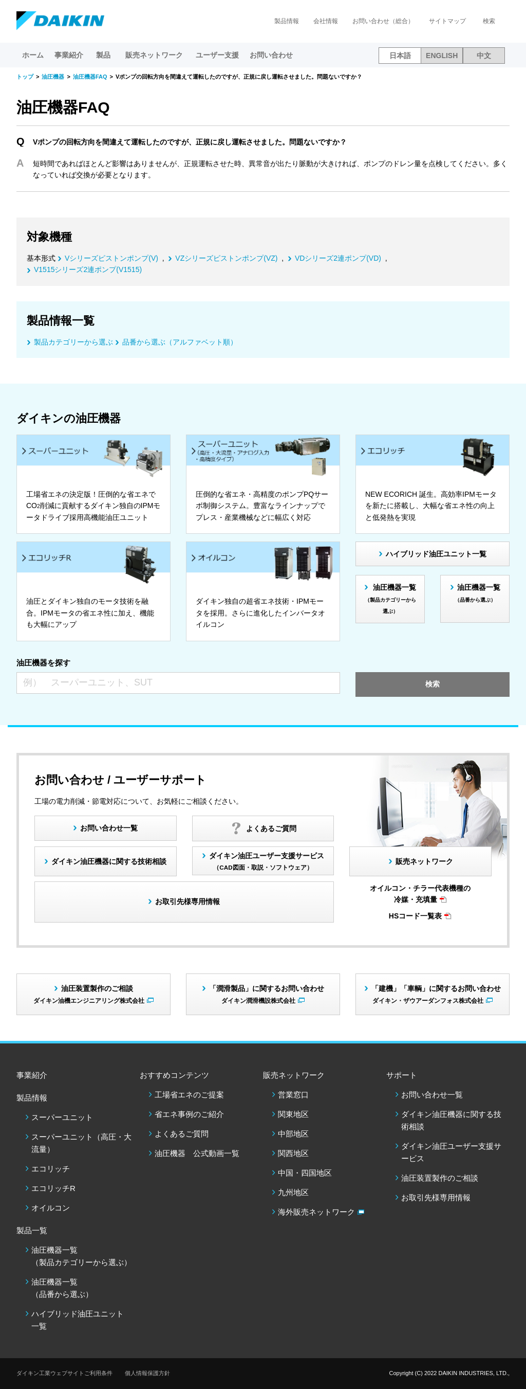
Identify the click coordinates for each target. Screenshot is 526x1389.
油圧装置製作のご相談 (439, 1178)
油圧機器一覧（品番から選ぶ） (62, 1287)
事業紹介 (68, 55)
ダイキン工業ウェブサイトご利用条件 (64, 1373)
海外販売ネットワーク (316, 1211)
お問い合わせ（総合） (383, 21)
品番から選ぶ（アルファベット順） (179, 342)
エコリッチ (50, 1168)
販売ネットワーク (424, 861)
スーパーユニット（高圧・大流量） (81, 1142)
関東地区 (293, 1114)
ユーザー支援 (217, 55)
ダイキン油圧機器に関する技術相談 (108, 861)
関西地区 (293, 1153)
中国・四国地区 (305, 1172)
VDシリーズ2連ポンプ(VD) (338, 258)
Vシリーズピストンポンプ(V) (111, 258)
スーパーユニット (62, 1117)
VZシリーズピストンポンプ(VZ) (226, 258)
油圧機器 (53, 77)
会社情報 (325, 21)
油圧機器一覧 (391, 598)
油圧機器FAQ (90, 77)
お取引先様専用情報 (436, 1197)
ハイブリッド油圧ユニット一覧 (436, 554)
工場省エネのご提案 (189, 1094)
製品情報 (286, 21)
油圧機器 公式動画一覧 (197, 1153)
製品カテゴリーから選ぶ (73, 342)
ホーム (33, 55)
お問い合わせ (271, 55)
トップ (24, 77)
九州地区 (293, 1192)
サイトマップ (447, 21)
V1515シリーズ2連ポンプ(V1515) (88, 269)
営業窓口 (293, 1094)
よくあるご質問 (182, 1133)
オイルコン (50, 1207)
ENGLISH (442, 55)
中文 (484, 55)
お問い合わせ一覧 (432, 1094)
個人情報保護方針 (147, 1373)
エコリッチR (53, 1188)
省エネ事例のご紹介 (189, 1114)
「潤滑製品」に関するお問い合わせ (266, 993)
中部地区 (293, 1133)
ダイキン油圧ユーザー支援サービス (266, 861)
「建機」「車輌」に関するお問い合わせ (436, 993)
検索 (489, 21)
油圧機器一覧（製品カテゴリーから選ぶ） (81, 1256)
